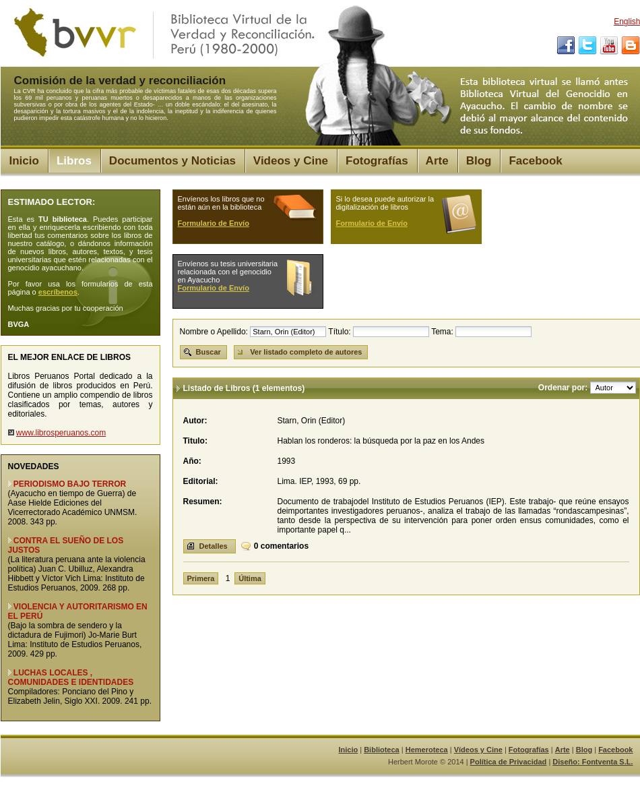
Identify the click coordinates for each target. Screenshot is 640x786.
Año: (192, 461)
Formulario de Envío (213, 223)
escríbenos (57, 292)
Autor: (195, 420)
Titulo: (195, 441)
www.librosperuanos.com (61, 432)
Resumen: (202, 501)
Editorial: (200, 481)
